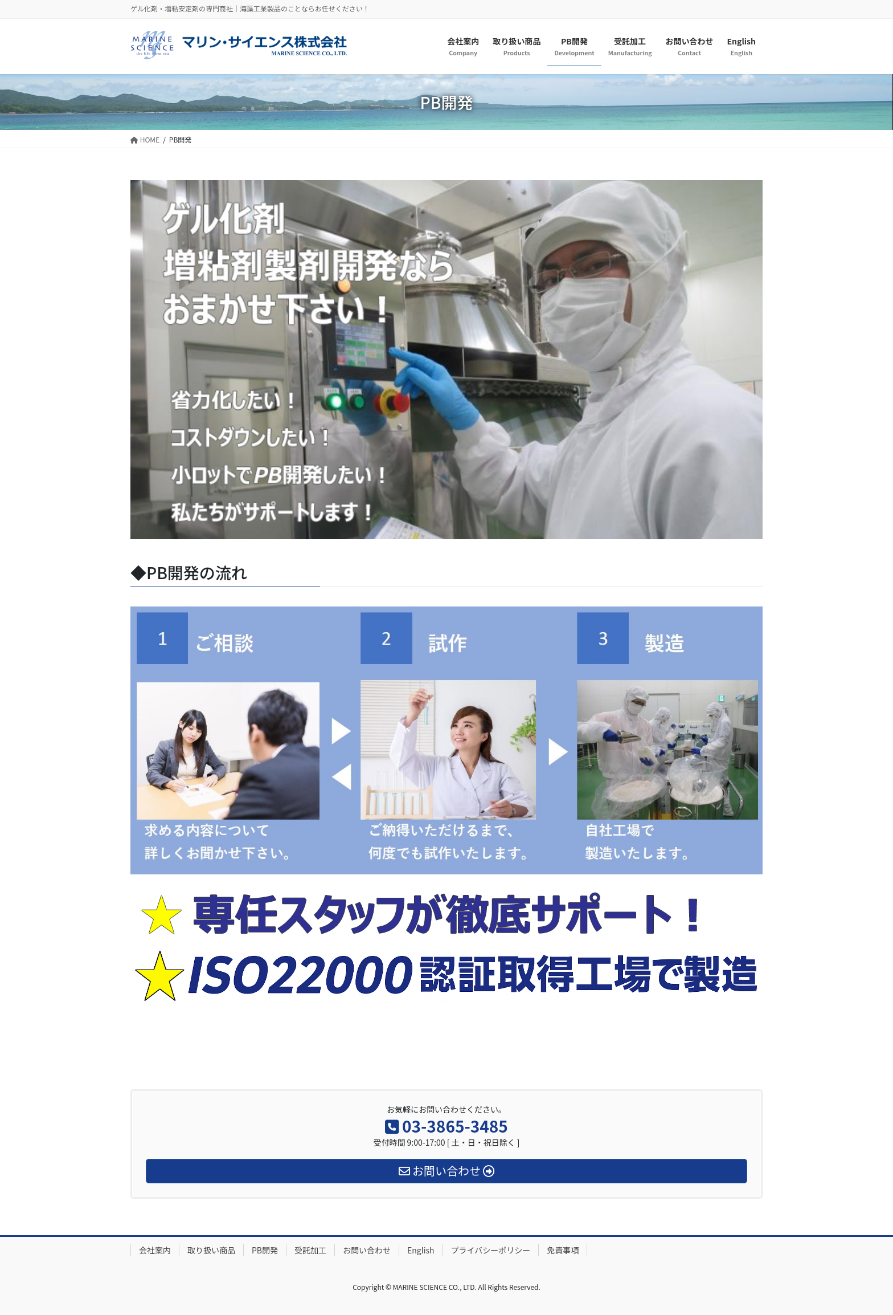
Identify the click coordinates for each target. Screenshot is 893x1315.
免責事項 (563, 1250)
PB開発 (265, 1250)
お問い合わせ (367, 1250)
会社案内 (155, 1250)
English (421, 1250)
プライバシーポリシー (491, 1250)
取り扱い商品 (211, 1250)
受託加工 (310, 1250)
